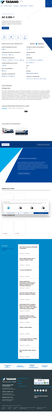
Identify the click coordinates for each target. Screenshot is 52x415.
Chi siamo (31, 5)
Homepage (3, 17)
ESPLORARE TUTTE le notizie (8, 253)
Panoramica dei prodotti (7, 369)
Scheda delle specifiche (43, 148)
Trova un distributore (20, 370)
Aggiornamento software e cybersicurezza (42, 411)
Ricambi (20, 384)
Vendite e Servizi (23, 5)
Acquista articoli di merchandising (32, 370)
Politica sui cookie (10, 411)
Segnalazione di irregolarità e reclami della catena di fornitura (27, 411)
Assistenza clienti (44, 370)
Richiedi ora (5, 148)
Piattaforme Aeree (8, 5)
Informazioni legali (16, 411)
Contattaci (5, 31)
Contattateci (38, 396)
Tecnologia (16, 5)
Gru (1, 5)
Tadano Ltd (11, 409)
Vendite (20, 387)
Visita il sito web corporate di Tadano (41, 400)
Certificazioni (22, 389)
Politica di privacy (4, 411)
